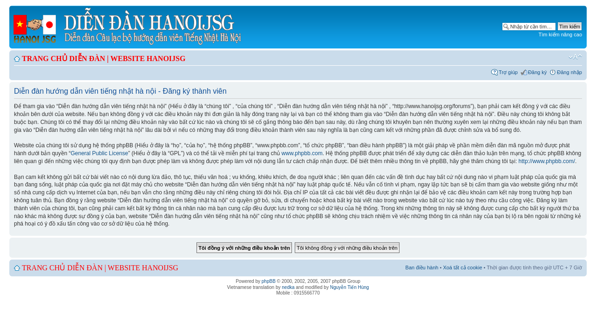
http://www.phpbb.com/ (547, 161)
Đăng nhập (569, 72)
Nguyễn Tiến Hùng (349, 287)
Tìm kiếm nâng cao (560, 34)
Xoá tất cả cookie (462, 267)
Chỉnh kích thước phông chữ (575, 57)
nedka (288, 287)
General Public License (99, 153)
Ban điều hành (422, 267)
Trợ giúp (508, 72)
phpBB (269, 281)
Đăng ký (537, 72)
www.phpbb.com (302, 153)
